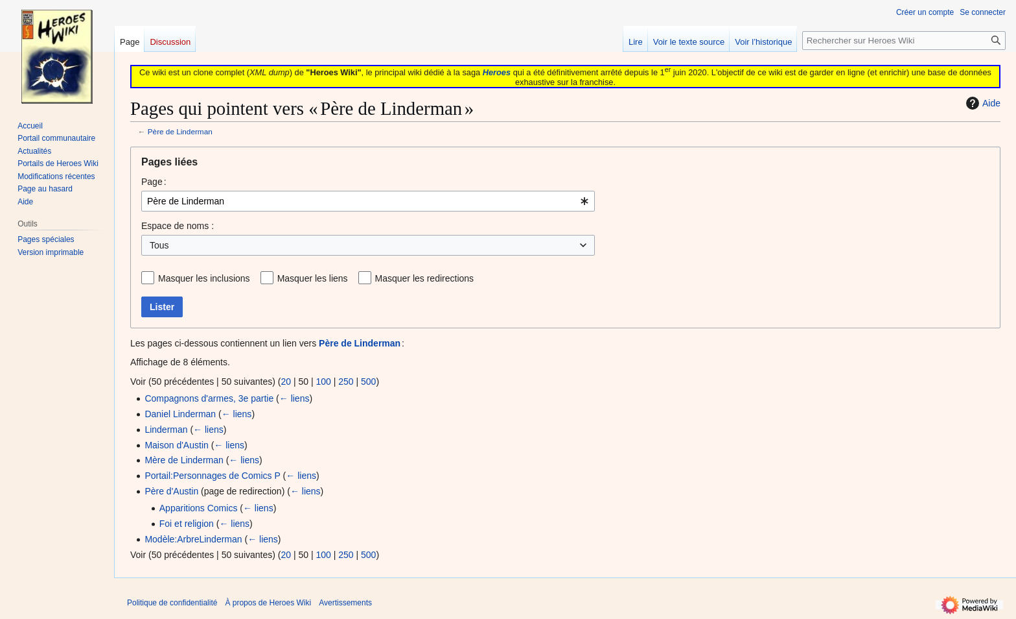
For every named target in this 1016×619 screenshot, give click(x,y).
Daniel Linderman (180, 414)
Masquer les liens (312, 278)
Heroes (497, 72)
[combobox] (368, 201)
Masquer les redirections (424, 278)
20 (286, 381)
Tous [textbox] (159, 245)
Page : (154, 181)
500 (368, 381)
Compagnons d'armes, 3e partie (208, 398)
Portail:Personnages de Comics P (212, 475)
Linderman (165, 429)
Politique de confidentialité (172, 602)
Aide (981, 103)
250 (345, 381)
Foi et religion (186, 523)
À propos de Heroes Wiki (268, 602)
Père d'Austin (171, 491)
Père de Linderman (180, 131)
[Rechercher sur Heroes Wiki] (904, 40)
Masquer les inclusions (204, 278)
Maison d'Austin (176, 445)
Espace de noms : (177, 226)
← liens (294, 398)
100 (323, 381)
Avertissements (345, 602)
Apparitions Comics (198, 508)
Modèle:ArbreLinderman (193, 539)
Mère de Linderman (183, 460)
